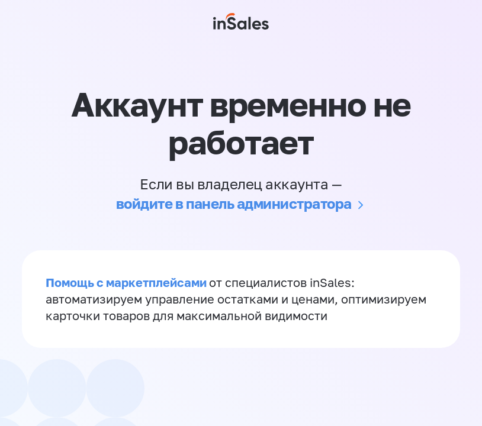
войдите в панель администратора (234, 203)
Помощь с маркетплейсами (127, 282)
